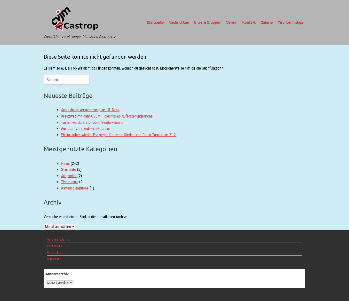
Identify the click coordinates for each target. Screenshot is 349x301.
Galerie (267, 22)
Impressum (54, 259)
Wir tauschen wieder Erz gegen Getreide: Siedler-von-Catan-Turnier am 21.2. (118, 135)
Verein (231, 22)
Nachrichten (178, 22)
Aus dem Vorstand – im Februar (85, 128)
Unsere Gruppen (207, 22)
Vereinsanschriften (58, 239)
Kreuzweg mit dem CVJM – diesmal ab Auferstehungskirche (107, 116)
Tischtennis (69, 182)
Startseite (155, 22)
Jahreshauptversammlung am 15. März (90, 110)
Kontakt (249, 22)
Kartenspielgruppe (75, 188)
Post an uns (54, 246)
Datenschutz (55, 252)
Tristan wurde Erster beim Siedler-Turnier (92, 122)
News (65, 163)
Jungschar (69, 176)
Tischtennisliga (290, 22)
